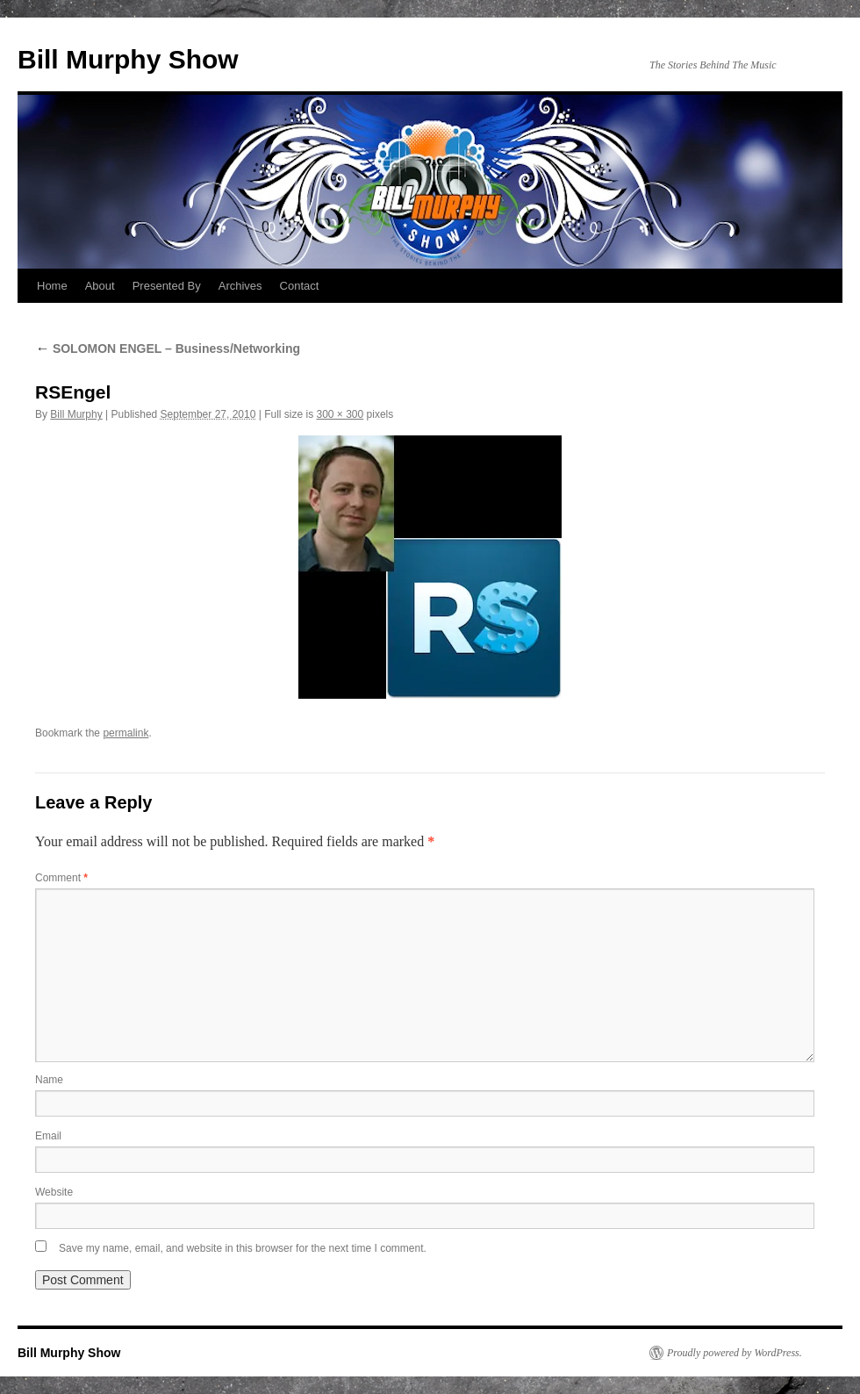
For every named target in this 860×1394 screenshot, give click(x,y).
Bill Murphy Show (128, 59)
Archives (240, 285)
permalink (125, 733)
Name (49, 1080)
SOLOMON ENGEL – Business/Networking (167, 348)
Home (52, 285)
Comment (61, 878)
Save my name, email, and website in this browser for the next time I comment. (242, 1248)
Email (48, 1136)
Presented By (167, 285)
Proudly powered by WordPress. (734, 1353)
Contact (299, 285)
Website (54, 1192)
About (100, 285)
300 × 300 (340, 414)
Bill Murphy (76, 414)
